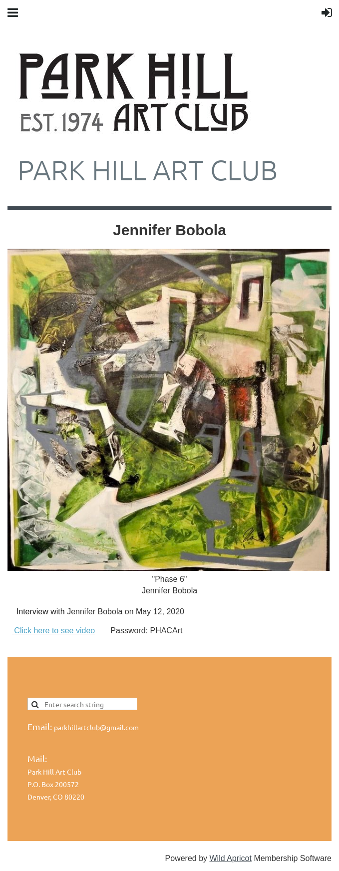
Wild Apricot (230, 858)
